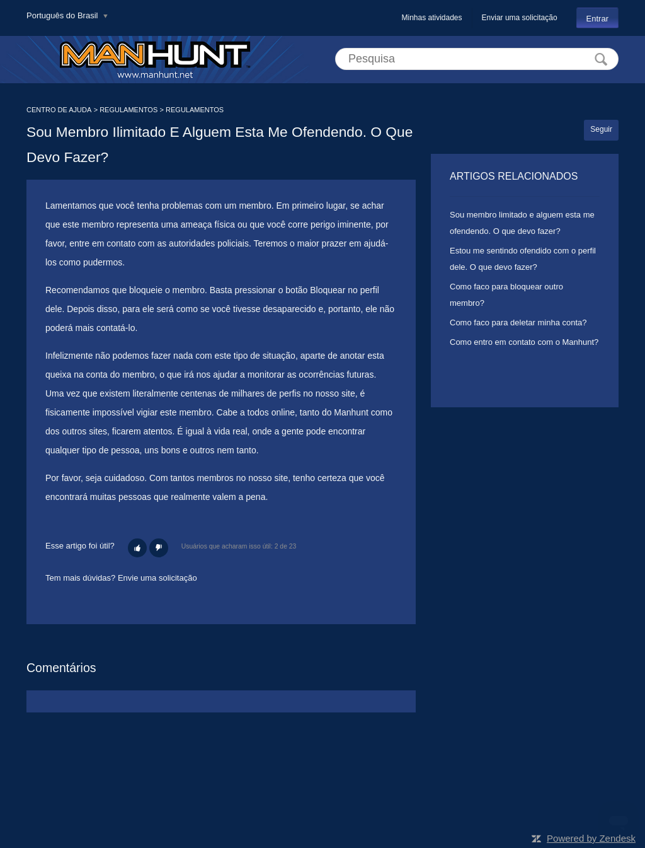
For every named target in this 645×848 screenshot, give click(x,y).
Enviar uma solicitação (519, 17)
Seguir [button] (601, 129)
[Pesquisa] (477, 59)
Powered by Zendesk (591, 838)
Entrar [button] (597, 18)
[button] (137, 547)
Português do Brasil (63, 15)
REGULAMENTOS (128, 109)
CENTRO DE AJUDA (58, 109)
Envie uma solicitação (157, 578)
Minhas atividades (431, 17)
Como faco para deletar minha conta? (518, 322)
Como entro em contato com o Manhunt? (524, 342)
